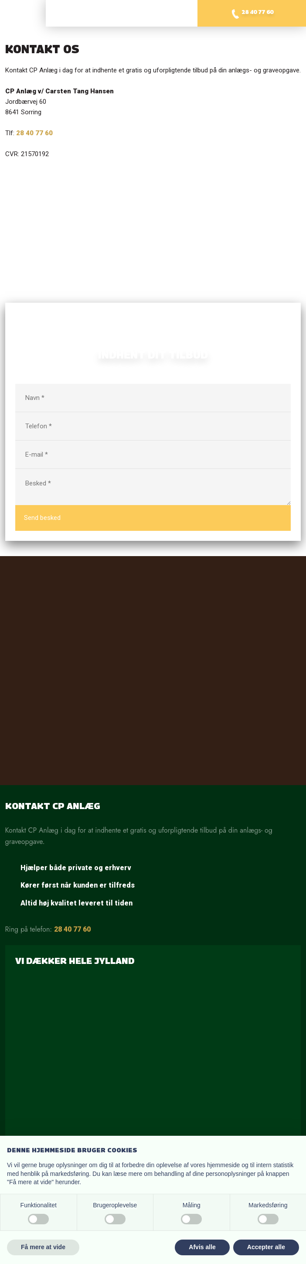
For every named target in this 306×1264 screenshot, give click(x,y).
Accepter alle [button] (266, 1247)
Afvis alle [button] (202, 1247)
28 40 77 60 (72, 929)
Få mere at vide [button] (43, 1247)
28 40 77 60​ (34, 133)
